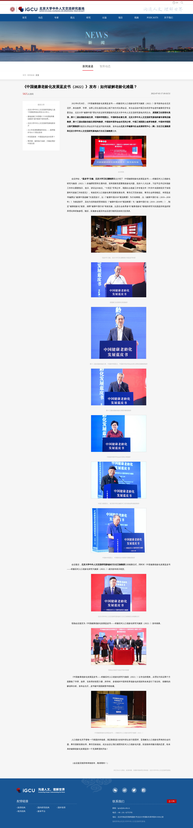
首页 (24, 17)
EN (177, 3)
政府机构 (21, 807)
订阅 (172, 801)
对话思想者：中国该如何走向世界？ (41, 137)
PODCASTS (152, 17)
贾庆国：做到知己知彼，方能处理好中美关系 (41, 142)
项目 (120, 17)
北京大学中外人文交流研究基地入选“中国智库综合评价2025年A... (41, 111)
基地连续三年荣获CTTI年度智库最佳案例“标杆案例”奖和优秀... (41, 118)
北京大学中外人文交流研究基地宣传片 (41, 124)
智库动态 (105, 66)
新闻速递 (87, 66)
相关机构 (21, 811)
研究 (88, 17)
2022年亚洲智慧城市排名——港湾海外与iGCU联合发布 (41, 131)
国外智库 (62, 807)
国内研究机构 (43, 807)
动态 (40, 17)
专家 (56, 17)
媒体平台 (41, 811)
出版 (104, 17)
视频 (136, 17)
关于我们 (168, 17)
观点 (72, 17)
